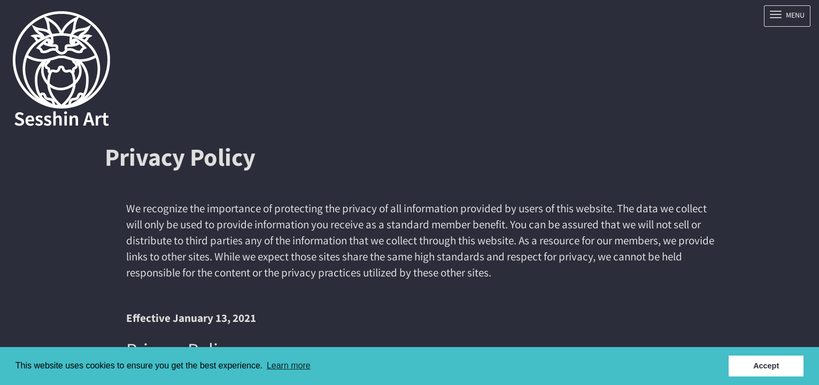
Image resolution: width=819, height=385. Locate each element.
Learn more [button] (289, 365)
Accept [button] (766, 365)
